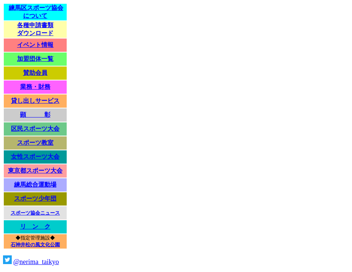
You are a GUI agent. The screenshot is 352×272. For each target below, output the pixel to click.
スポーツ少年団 (35, 198)
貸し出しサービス (35, 100)
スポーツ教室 (35, 142)
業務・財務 (35, 86)
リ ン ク (35, 226)
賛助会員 (35, 73)
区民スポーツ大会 (35, 128)
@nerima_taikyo (36, 262)
